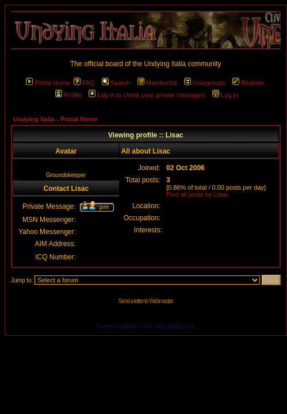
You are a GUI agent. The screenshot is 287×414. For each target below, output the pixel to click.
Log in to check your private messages (147, 94)
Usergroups (204, 82)
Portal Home (48, 82)
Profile (68, 94)
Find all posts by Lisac (197, 194)
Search (116, 82)
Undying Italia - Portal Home (55, 119)
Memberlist (157, 82)
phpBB (129, 326)
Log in (225, 94)
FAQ (84, 82)
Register (248, 82)
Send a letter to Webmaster (146, 301)
